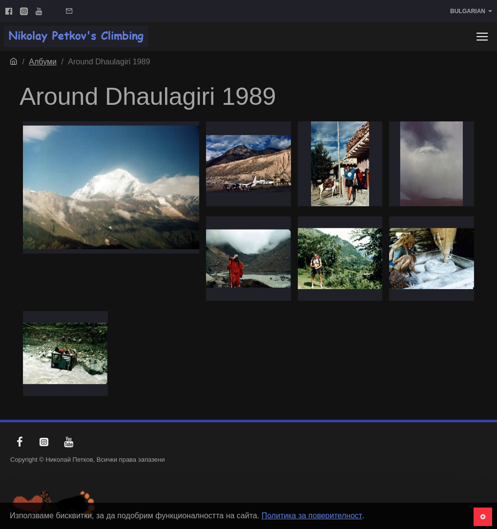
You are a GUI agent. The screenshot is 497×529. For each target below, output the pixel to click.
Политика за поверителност (312, 515)
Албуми (43, 62)
